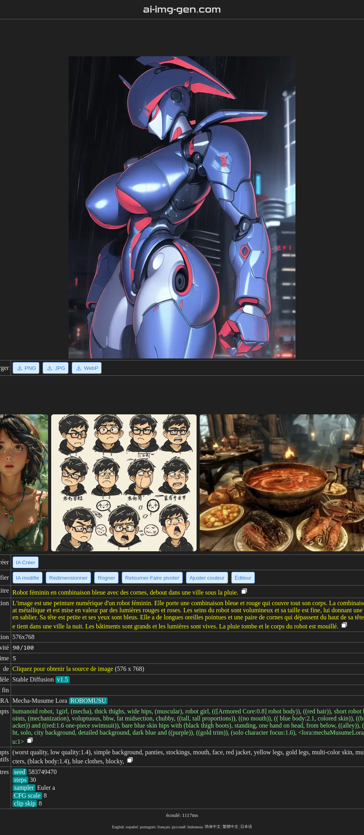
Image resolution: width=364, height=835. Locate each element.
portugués (147, 827)
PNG (26, 367)
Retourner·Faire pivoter (152, 578)
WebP (86, 367)
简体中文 (213, 826)
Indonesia (195, 827)
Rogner (106, 578)
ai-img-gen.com (182, 9)
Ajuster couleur (207, 578)
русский (179, 827)
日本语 (246, 826)
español (132, 827)
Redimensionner (68, 578)
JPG (55, 367)
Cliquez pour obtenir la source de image (63, 668)
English (118, 827)
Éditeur (243, 578)
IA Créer (25, 562)
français (164, 827)
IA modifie (27, 578)
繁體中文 (230, 826)
